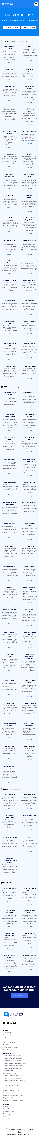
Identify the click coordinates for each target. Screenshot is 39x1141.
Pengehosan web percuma (11, 1098)
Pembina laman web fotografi (12, 1068)
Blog (24, 27)
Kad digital (6, 1083)
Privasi (13, 1136)
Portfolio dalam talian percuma (12, 1078)
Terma (9, 1136)
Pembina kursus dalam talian (11, 1090)
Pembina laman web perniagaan (12, 1065)
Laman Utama (7, 1032)
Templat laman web (9, 1045)
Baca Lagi (9, 62)
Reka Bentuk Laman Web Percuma (13, 1100)
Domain (32, 27)
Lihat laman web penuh (22, 41)
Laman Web (7, 27)
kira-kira (5, 1106)
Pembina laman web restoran (12, 1093)
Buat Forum (6, 1088)
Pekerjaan (8, 1111)
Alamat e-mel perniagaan (10, 1085)
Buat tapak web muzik (9, 1073)
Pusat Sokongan (8, 1109)
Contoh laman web (9, 1042)
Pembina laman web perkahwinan (13, 1075)
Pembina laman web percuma (12, 1055)
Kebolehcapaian (27, 1136)
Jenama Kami (7, 1119)
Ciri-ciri (5, 1037)
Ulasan (5, 1040)
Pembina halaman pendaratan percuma (14, 1063)
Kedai (17, 27)
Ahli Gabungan (7, 1114)
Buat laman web (19, 995)
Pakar (4, 1116)
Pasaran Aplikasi (10, 1047)
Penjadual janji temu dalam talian (13, 1095)
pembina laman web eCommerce (13, 1058)
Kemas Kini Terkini (8, 1050)
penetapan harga (8, 1035)
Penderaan (19, 1136)
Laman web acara (8, 1070)
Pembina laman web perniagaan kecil (14, 1080)
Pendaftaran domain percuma (12, 1060)
